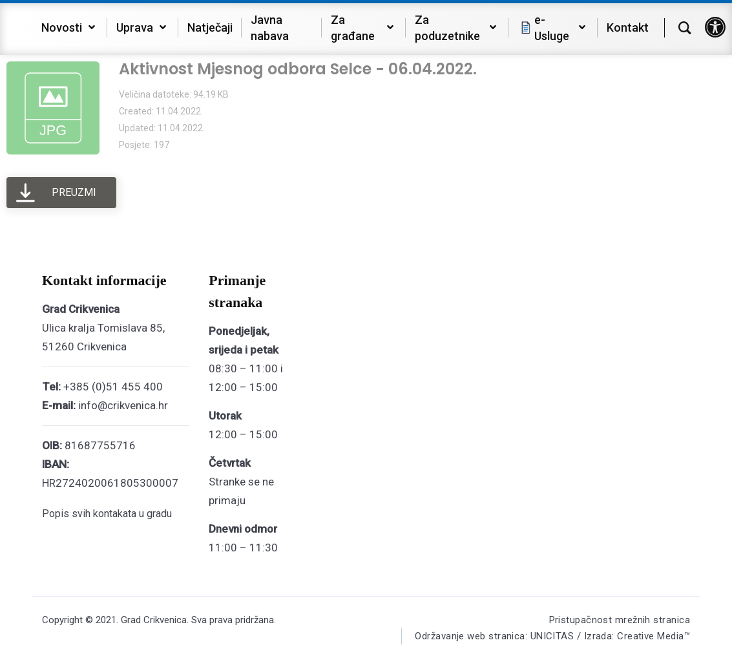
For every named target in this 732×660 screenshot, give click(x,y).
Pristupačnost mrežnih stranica (620, 620)
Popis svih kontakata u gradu (107, 513)
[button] (715, 27)
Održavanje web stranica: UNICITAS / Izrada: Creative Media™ (552, 636)
